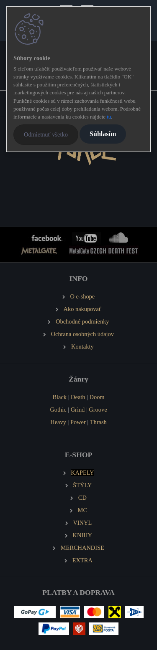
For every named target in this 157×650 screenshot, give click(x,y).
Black (59, 397)
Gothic (58, 409)
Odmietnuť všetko (46, 134)
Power (78, 422)
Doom (97, 397)
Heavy (58, 422)
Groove (98, 409)
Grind (78, 409)
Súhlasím (103, 133)
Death (78, 397)
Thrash (98, 422)
